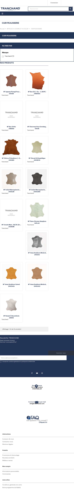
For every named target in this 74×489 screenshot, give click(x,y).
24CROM (11, 226)
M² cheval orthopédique (37, 158)
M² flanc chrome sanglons (37, 221)
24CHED (11, 160)
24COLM (11, 191)
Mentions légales (7, 444)
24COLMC (37, 191)
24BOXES (37, 93)
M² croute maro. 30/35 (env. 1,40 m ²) (11, 225)
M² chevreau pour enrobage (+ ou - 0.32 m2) (37, 126)
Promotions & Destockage (10, 455)
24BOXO (11, 128)
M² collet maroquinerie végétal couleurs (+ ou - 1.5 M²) (37, 190)
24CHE (37, 128)
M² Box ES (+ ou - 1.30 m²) (37, 91)
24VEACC (37, 286)
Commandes (6, 474)
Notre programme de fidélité (11, 487)
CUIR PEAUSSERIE (9, 35)
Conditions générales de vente (12, 485)
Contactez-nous (7, 442)
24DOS (11, 318)
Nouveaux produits (8, 458)
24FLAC (37, 223)
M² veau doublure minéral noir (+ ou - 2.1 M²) (37, 253)
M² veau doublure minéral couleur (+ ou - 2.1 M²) (37, 284)
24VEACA (11, 286)
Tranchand (9, 56)
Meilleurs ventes (7, 460)
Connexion (54, 3)
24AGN (11, 93)
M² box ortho (11, 126)
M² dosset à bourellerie (11, 316)
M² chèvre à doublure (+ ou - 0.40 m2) (11, 158)
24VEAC (37, 255)
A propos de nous (8, 439)
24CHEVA (37, 160)
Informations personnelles (10, 471)
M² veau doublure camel (11, 284)
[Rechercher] (50, 9)
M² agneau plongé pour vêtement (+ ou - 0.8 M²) (11, 91)
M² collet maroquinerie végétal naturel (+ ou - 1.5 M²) (11, 190)
